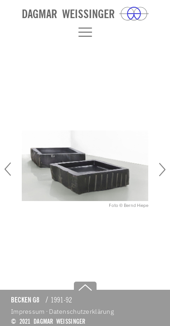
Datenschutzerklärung (81, 311)
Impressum (28, 311)
